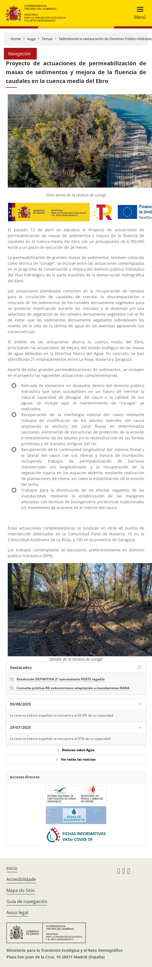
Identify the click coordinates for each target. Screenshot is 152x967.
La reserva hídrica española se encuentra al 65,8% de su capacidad (61, 715)
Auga (31, 38)
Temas (47, 38)
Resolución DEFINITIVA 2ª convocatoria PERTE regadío (60, 679)
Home (16, 38)
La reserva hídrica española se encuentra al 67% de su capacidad (60, 738)
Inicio (11, 868)
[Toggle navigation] (138, 13)
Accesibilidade (21, 879)
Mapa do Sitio (20, 890)
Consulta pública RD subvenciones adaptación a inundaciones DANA (73, 688)
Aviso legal (17, 912)
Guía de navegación (26, 901)
